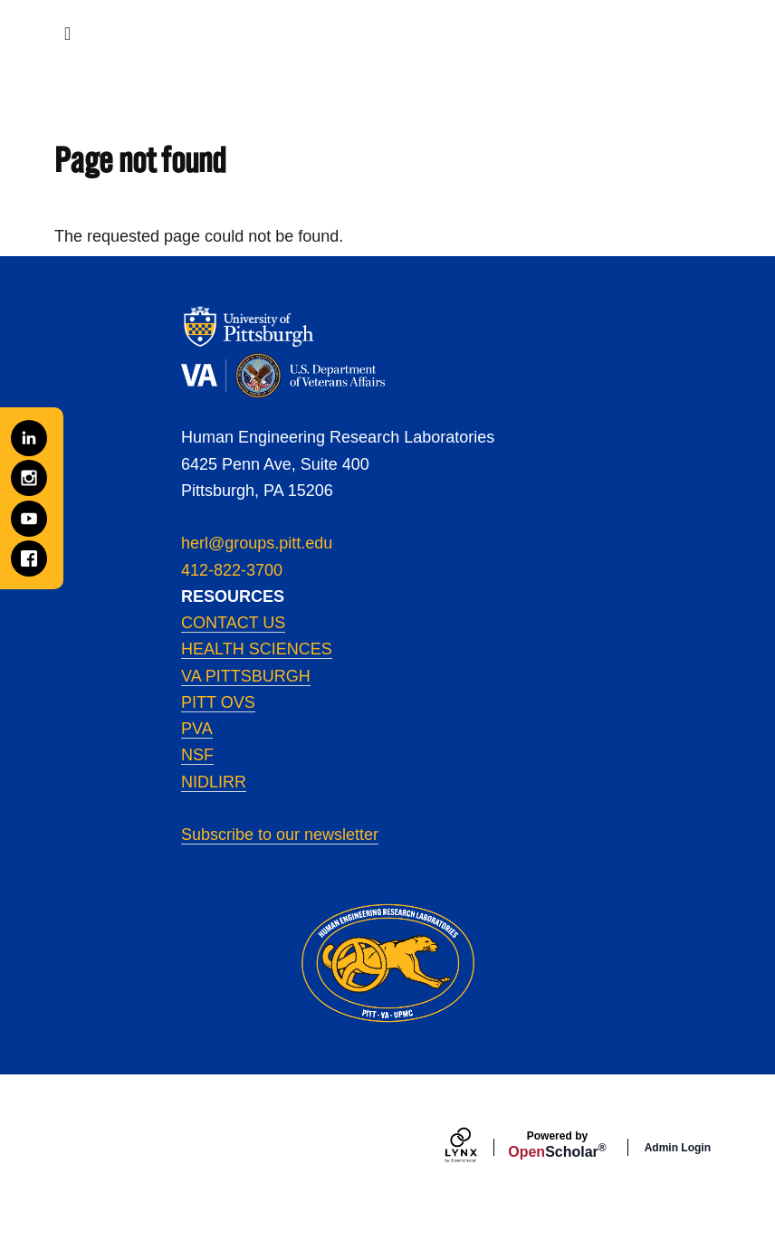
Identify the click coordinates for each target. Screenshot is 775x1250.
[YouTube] (29, 519)
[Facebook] (29, 558)
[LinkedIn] (29, 438)
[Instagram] (29, 478)
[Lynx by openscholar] (476, 1147)
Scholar (557, 1145)
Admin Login (678, 1147)
